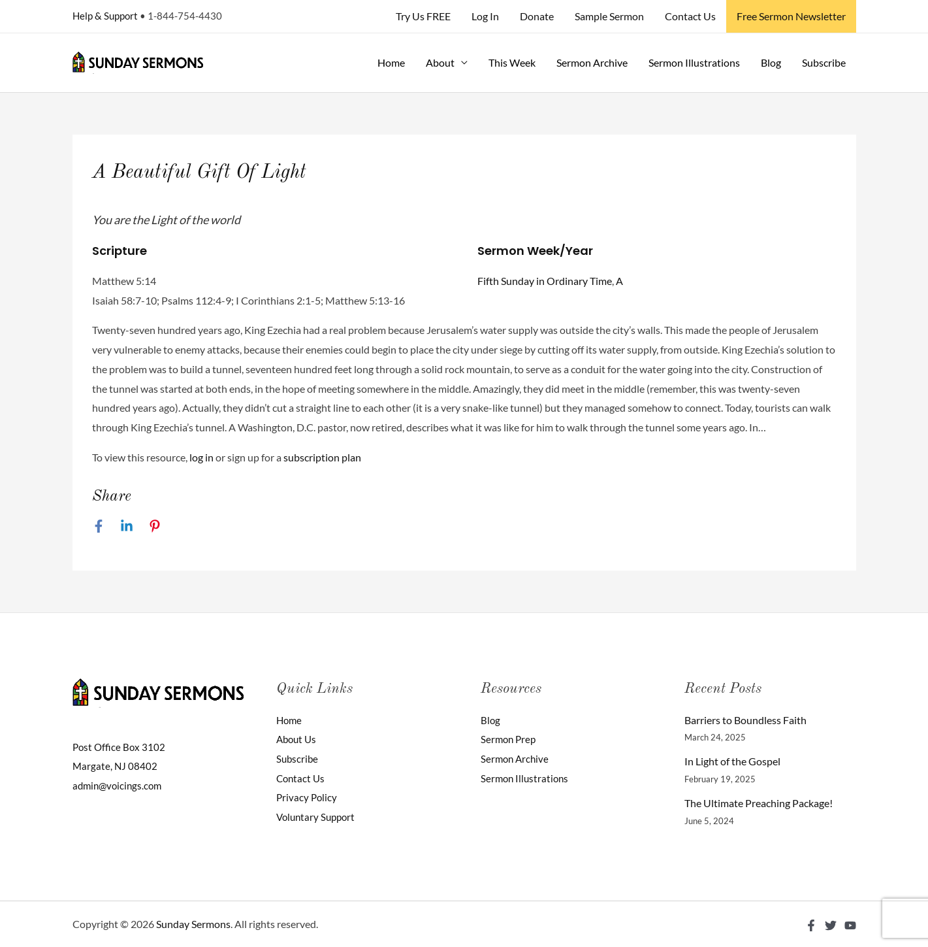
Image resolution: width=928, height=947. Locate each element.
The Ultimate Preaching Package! (758, 803)
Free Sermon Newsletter (791, 16)
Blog (771, 62)
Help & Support (105, 16)
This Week (512, 62)
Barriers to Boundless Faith (745, 720)
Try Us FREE (423, 16)
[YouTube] (850, 925)
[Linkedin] (126, 526)
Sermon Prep (510, 739)
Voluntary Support (318, 816)
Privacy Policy (307, 797)
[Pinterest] (154, 526)
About (440, 62)
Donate (537, 16)
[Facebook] (98, 526)
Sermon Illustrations (694, 62)
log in (201, 457)
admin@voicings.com (119, 785)
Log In (485, 16)
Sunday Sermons (193, 924)
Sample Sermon (609, 16)
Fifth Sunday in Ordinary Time (544, 280)
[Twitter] (831, 925)
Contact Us (690, 16)
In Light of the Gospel (732, 761)
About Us (297, 739)
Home (391, 62)
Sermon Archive (592, 62)
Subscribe (824, 62)
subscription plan (322, 457)
